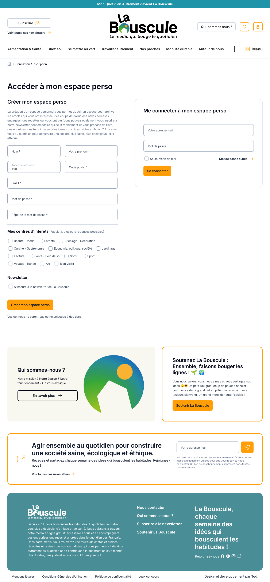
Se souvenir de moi (163, 159)
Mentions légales (23, 576)
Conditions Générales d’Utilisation (65, 576)
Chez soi (54, 49)
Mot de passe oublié (233, 159)
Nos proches (149, 49)
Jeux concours (149, 576)
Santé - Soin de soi (47, 256)
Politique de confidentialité (113, 576)
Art (48, 263)
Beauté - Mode (24, 241)
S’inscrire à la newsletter (159, 524)
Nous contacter (151, 507)
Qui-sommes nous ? (216, 27)
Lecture (19, 256)
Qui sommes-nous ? (155, 515)
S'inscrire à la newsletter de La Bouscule (41, 287)
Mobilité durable (179, 49)
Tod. (254, 576)
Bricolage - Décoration (80, 241)
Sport (91, 256)
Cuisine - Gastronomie (29, 248)
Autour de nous (211, 49)
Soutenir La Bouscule (192, 405)
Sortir (73, 256)
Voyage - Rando (25, 263)
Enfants (49, 241)
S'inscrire (29, 23)
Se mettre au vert (81, 49)
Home (9, 64)
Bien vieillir (67, 263)
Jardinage (108, 248)
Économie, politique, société (73, 248)
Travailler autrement (117, 49)
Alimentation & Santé (24, 49)
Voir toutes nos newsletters (26, 32)
